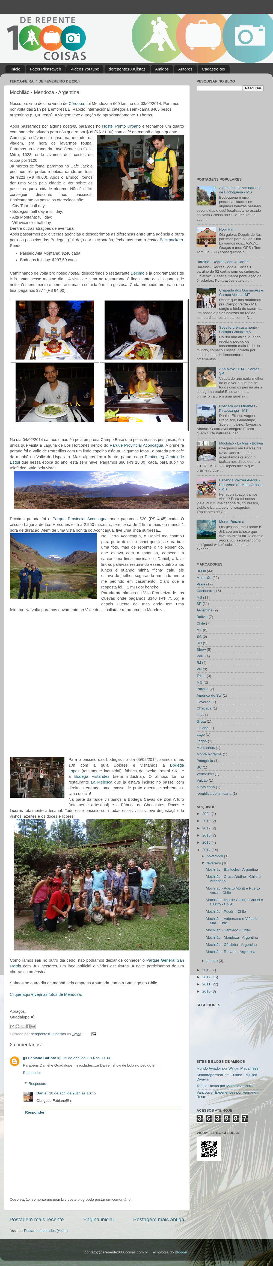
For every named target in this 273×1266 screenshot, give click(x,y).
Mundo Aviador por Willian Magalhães (227, 1068)
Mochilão (204, 578)
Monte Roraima (231, 522)
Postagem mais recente (37, 1219)
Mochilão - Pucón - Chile (226, 911)
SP (199, 604)
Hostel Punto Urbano (121, 126)
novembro (215, 856)
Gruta (201, 721)
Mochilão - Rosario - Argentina (231, 952)
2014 (207, 850)
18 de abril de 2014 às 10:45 (72, 1093)
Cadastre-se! (213, 69)
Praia (201, 584)
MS (199, 597)
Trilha (201, 676)
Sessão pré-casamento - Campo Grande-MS (239, 329)
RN (199, 643)
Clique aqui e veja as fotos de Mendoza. (46, 994)
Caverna (203, 702)
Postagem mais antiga (158, 1219)
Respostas (37, 1084)
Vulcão (202, 780)
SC (199, 767)
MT (199, 630)
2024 (207, 814)
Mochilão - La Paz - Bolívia (241, 443)
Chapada (204, 708)
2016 (207, 835)
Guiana (203, 728)
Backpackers (171, 240)
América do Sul (209, 695)
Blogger (181, 1252)
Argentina (204, 610)
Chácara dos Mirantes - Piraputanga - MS (238, 408)
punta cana (206, 787)
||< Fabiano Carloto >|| (42, 1058)
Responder (32, 1073)
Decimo (137, 273)
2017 (207, 828)
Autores (185, 69)
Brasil (201, 571)
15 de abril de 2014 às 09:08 (86, 1058)
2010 (207, 991)
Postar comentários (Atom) (46, 1231)
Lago (201, 734)
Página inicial (98, 1219)
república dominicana (214, 793)
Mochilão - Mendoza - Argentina (232, 937)
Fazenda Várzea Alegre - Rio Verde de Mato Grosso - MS (240, 484)
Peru (200, 656)
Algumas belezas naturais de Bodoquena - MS (240, 190)
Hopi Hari (226, 229)
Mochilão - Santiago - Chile (228, 930)
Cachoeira (205, 591)
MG (200, 682)
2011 (207, 984)
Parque (203, 689)
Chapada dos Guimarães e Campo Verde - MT (241, 292)
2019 (207, 821)
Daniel (42, 1093)
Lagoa (202, 741)
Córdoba (76, 103)
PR (199, 669)
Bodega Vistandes (91, 776)
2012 (207, 977)
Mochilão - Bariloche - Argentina (232, 869)
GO (199, 715)
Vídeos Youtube (84, 69)
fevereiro (214, 863)
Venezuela (205, 774)
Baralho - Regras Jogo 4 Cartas (222, 262)
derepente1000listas (127, 69)
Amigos (162, 69)
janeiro (213, 961)
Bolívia (202, 617)
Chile (201, 623)
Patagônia (205, 761)
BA (199, 636)
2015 (207, 842)
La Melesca (101, 782)
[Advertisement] (231, 133)
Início (15, 69)
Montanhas (206, 748)
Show (201, 649)
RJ (199, 663)
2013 (207, 970)
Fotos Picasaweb (45, 69)
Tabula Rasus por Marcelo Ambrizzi (225, 1086)
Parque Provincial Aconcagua (136, 445)
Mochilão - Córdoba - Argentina (231, 945)
